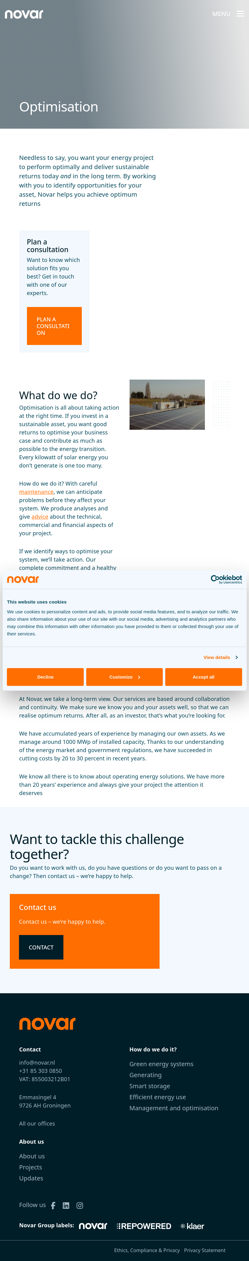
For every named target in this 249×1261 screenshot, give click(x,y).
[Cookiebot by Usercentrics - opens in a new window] (215, 579)
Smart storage (150, 1086)
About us (32, 1156)
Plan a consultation (53, 326)
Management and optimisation (174, 1108)
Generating (146, 1075)
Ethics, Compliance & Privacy (147, 1250)
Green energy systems (162, 1064)
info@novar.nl (37, 1062)
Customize (124, 676)
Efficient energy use (158, 1097)
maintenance (36, 491)
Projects (30, 1167)
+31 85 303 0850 (40, 1070)
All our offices (37, 1123)
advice (40, 516)
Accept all (203, 676)
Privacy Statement (205, 1250)
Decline (45, 676)
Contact (41, 947)
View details (217, 657)
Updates (31, 1178)
